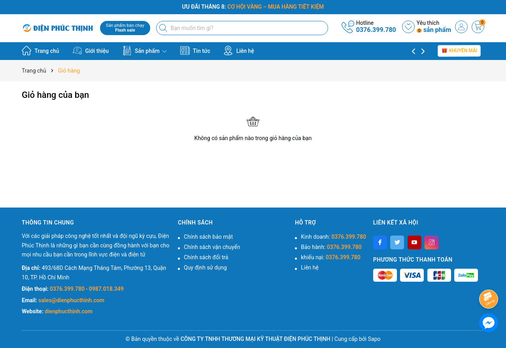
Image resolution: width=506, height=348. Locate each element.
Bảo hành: (331, 247)
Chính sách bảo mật (208, 237)
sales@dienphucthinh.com (71, 300)
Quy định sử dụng (205, 267)
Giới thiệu (90, 50)
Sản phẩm (144, 50)
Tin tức (195, 50)
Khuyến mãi (459, 50)
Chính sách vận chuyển (212, 247)
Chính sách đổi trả (206, 257)
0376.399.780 (376, 30)
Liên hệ (238, 50)
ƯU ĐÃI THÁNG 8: (253, 7)
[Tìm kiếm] (164, 28)
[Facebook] (380, 242)
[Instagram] (431, 242)
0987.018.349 (106, 289)
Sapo (374, 339)
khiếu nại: (330, 257)
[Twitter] (397, 242)
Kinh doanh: (333, 237)
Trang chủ (40, 50)
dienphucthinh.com (69, 311)
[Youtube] (414, 242)
